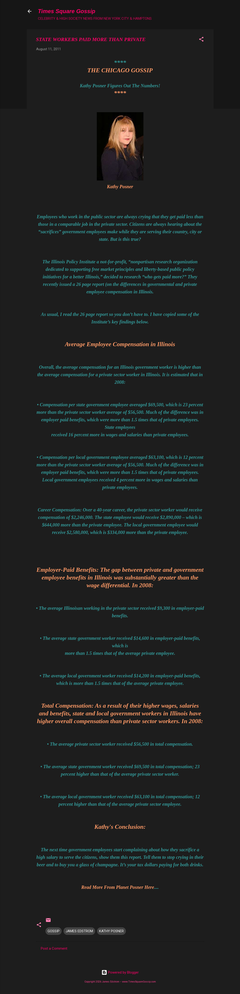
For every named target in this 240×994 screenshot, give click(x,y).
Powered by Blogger (120, 972)
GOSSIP (54, 931)
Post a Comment (54, 948)
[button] (201, 40)
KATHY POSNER (111, 931)
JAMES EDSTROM (79, 931)
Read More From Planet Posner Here (117, 887)
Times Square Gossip (66, 11)
